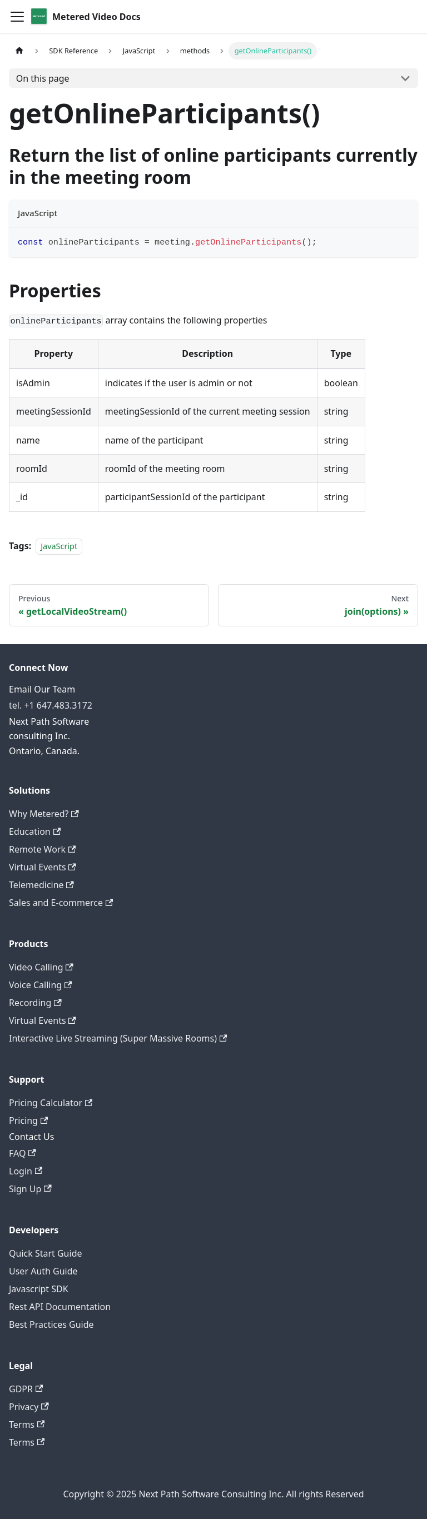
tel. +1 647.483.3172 (50, 705)
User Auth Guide (43, 1271)
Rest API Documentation (60, 1307)
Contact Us (31, 1136)
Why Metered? (44, 814)
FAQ (22, 1153)
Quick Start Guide (45, 1253)
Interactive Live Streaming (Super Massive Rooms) (118, 1038)
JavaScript (59, 546)
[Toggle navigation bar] (17, 16)
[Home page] (19, 50)
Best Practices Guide (51, 1324)
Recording (35, 1003)
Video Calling (41, 967)
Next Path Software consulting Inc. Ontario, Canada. (49, 736)
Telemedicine (41, 885)
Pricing (28, 1120)
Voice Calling (40, 985)
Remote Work (42, 849)
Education (35, 831)
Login (25, 1171)
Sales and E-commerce (61, 903)
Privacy (29, 1407)
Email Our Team (42, 689)
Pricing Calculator (50, 1103)
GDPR (26, 1389)
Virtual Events (42, 867)
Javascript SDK (38, 1289)
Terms (26, 1424)
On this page (42, 78)
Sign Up (30, 1189)
